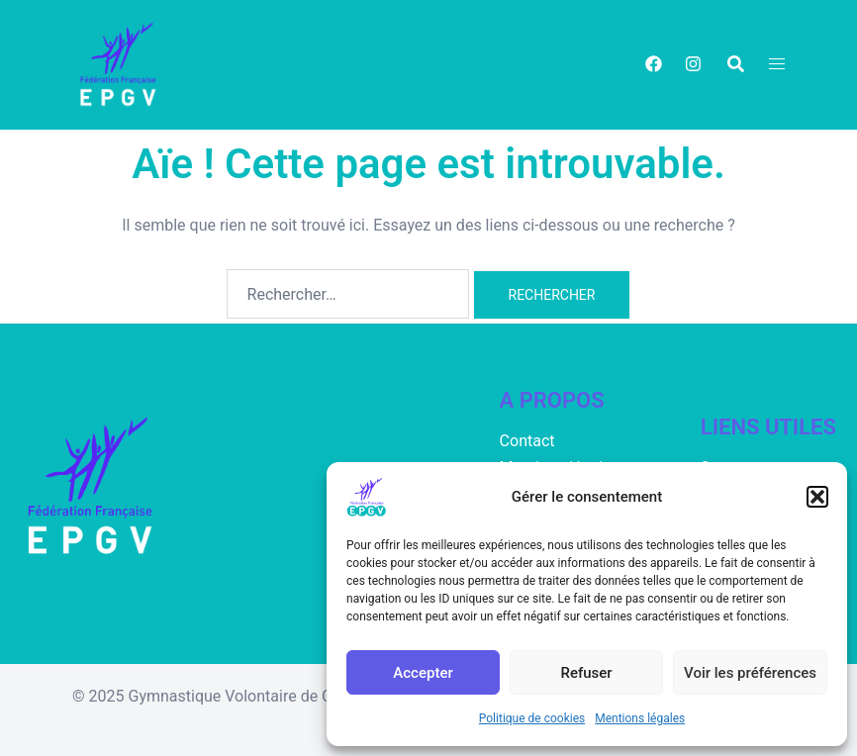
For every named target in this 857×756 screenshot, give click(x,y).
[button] (817, 497)
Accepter (422, 673)
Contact (527, 440)
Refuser (586, 673)
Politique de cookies (532, 718)
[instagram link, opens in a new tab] (691, 63)
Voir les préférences (750, 673)
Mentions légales (640, 718)
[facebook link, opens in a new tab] (652, 63)
